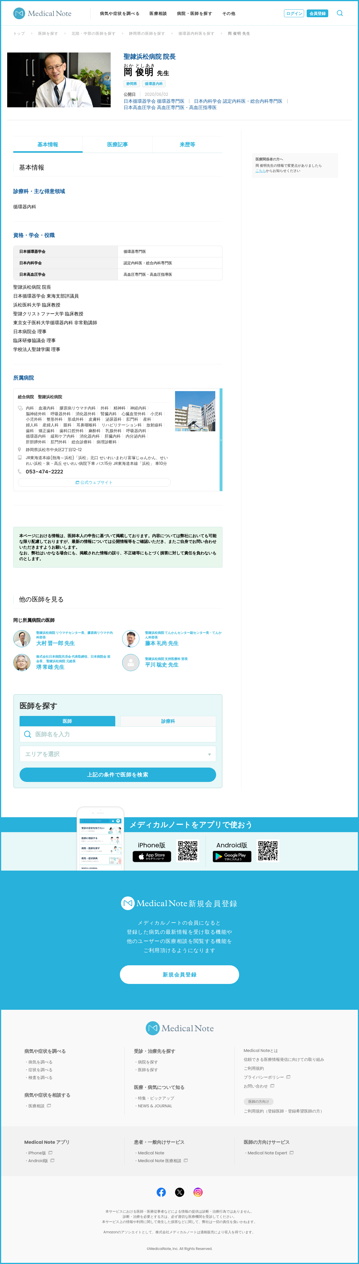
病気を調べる (40, 1062)
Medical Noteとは (261, 1050)
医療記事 (117, 144)
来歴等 (187, 144)
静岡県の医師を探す (147, 33)
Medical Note (151, 1153)
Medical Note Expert (270, 1153)
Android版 (41, 1161)
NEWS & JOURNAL (155, 1106)
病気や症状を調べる (120, 13)
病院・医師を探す (194, 13)
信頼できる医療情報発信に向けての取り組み (284, 1059)
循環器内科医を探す (196, 33)
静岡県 (131, 83)
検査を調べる (40, 1077)
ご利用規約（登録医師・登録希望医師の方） (284, 1111)
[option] (59, 80)
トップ (19, 33)
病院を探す (148, 1062)
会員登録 (318, 13)
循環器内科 (154, 83)
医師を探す (48, 33)
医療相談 (158, 13)
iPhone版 (40, 1153)
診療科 (168, 721)
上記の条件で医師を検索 (117, 774)
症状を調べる (40, 1070)
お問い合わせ (259, 1086)
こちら (261, 170)
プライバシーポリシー (267, 1077)
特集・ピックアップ (156, 1098)
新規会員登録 (180, 974)
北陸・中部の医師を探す (94, 33)
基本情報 (47, 144)
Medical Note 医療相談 (163, 1161)
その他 (228, 13)
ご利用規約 (254, 1068)
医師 (67, 721)
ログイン (294, 13)
